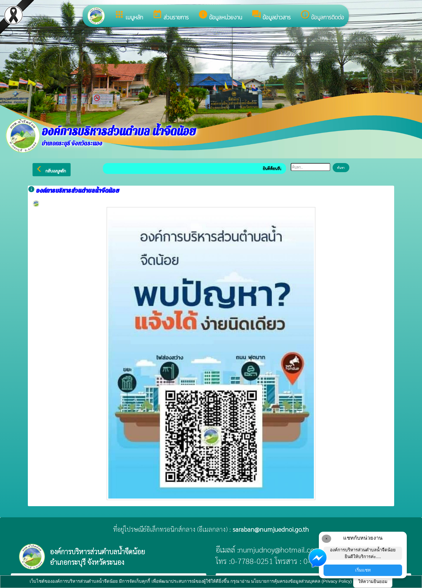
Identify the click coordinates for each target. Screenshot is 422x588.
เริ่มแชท (363, 569)
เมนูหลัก (128, 15)
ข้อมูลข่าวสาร (271, 15)
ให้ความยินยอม (372, 581)
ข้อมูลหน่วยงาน (220, 15)
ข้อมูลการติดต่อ (322, 15)
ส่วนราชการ (170, 15)
